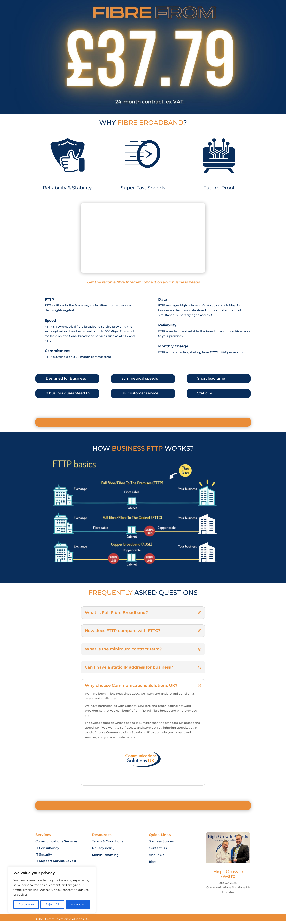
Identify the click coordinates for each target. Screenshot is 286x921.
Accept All (78, 904)
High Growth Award (228, 874)
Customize (26, 904)
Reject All (52, 904)
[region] (52, 889)
